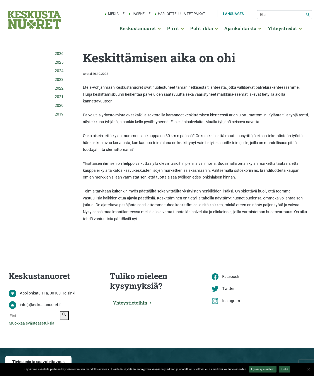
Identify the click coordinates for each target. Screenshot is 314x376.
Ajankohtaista (240, 28)
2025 (59, 62)
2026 (59, 53)
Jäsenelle (141, 14)
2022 (59, 88)
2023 (59, 79)
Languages (233, 14)
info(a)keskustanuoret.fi (40, 305)
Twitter (228, 288)
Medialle (116, 14)
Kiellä (284, 369)
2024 (59, 71)
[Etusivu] (34, 19)
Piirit (173, 28)
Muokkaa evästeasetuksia (31, 323)
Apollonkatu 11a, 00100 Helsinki (47, 293)
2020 (59, 105)
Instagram (231, 301)
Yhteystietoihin (131, 302)
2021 (59, 97)
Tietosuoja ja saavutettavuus (38, 361)
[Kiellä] (308, 369)
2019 (59, 114)
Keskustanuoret (137, 28)
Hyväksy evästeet (262, 369)
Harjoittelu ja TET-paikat (181, 14)
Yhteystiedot (282, 28)
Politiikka (201, 28)
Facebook (230, 276)
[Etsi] (284, 14)
